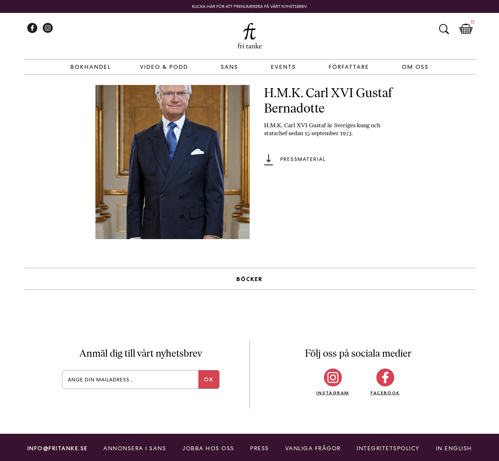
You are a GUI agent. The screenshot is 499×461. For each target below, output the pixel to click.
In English (454, 448)
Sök (444, 29)
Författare (349, 67)
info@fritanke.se (57, 448)
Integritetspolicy (388, 448)
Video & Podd (164, 67)
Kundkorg (466, 29)
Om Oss (415, 67)
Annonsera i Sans (134, 448)
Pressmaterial (303, 159)
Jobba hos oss (208, 448)
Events (283, 67)
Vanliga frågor (313, 448)
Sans (229, 67)
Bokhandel (90, 67)
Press (259, 448)
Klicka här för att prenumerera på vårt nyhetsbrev (249, 6)
